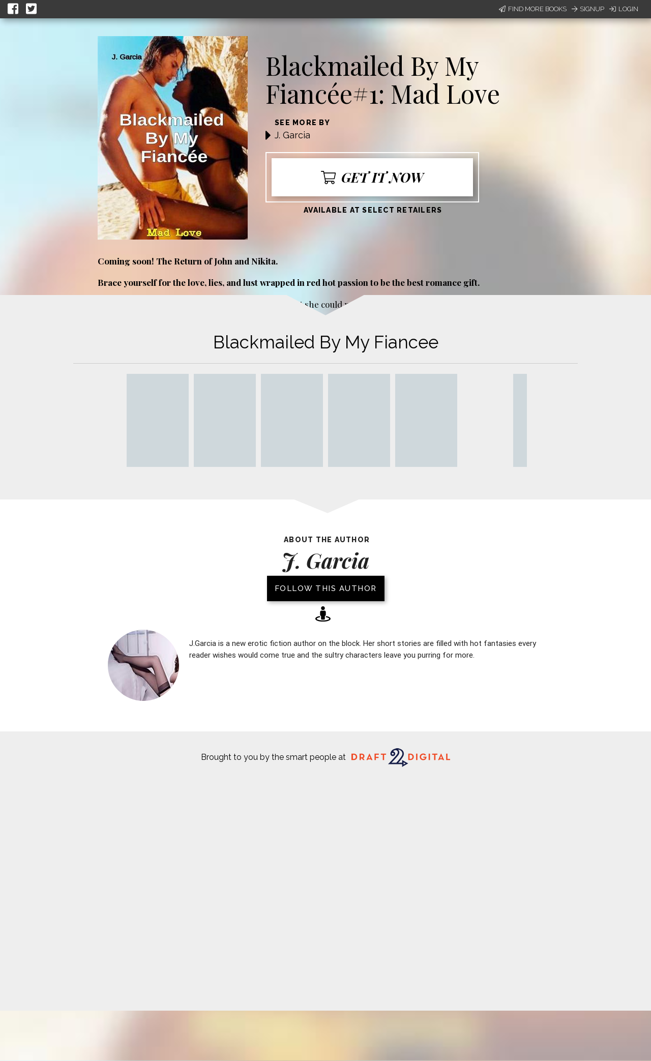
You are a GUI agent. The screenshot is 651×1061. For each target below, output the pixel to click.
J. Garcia (292, 135)
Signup (588, 9)
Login (623, 9)
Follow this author (326, 588)
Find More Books (533, 9)
